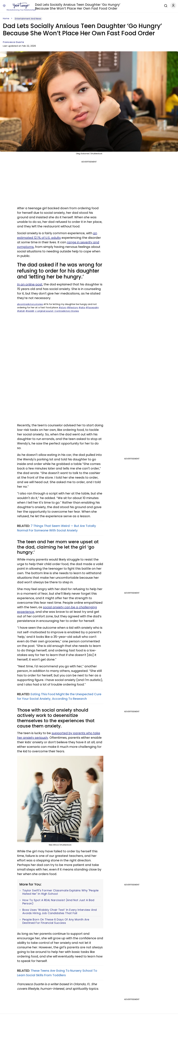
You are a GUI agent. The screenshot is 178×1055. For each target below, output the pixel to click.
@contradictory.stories (30, 304)
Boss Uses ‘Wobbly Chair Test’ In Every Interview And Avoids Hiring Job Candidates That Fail (59, 911)
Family (77, 5)
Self (71, 5)
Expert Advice (148, 5)
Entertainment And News (28, 18)
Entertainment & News (93, 5)
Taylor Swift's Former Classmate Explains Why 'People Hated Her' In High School (60, 892)
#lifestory (72, 307)
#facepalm (92, 307)
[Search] (165, 5)
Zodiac (50, 5)
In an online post (29, 284)
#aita (82, 307)
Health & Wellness (114, 5)
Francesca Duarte (13, 42)
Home (6, 18)
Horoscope (61, 5)
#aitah (21, 311)
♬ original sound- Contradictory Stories (57, 311)
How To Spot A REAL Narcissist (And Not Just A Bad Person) (58, 902)
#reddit (30, 311)
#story (62, 307)
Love (43, 5)
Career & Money (132, 5)
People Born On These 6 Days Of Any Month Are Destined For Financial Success (55, 921)
